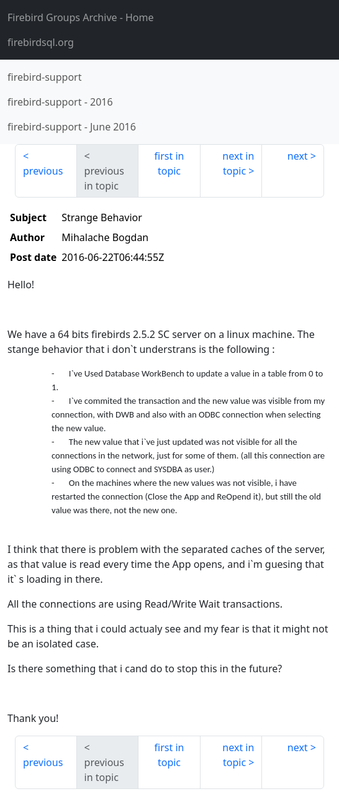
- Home (80, 17)
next (297, 156)
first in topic (169, 163)
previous (43, 171)
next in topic (238, 163)
